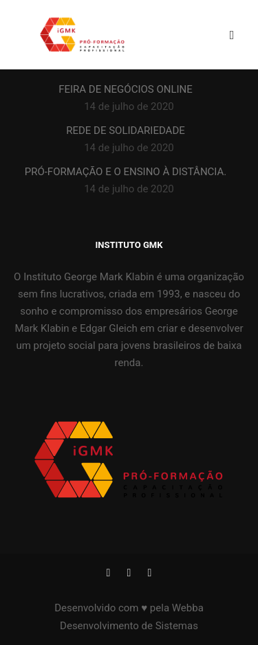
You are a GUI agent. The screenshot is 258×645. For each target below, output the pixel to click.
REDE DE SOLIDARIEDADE (125, 130)
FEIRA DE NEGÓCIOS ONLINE (125, 89)
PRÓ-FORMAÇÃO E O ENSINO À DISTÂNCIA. (126, 172)
